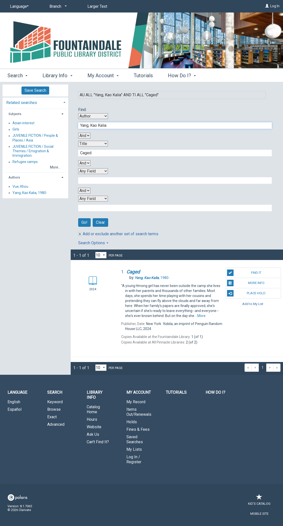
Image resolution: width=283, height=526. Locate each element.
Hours (92, 419)
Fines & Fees (138, 429)
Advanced (55, 424)
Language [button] (17, 392)
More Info (246, 283)
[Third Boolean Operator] (84, 191)
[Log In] (267, 6)
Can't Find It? (98, 442)
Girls (15, 130)
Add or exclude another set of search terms (118, 234)
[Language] (18, 7)
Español (14, 409)
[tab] (35, 102)
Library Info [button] (57, 75)
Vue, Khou (20, 186)
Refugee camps (25, 162)
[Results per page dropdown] (100, 255)
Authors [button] (14, 177)
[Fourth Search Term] (172, 208)
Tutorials (143, 75)
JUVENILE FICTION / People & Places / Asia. (35, 138)
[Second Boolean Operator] (84, 163)
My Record (135, 402)
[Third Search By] (93, 171)
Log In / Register (133, 459)
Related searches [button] (21, 102)
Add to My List (252, 304)
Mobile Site (259, 514)
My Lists (134, 449)
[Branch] (57, 7)
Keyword (55, 402)
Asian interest (23, 123)
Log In (275, 6)
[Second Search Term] (172, 153)
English (13, 402)
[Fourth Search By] (93, 199)
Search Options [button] (93, 242)
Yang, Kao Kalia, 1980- (29, 193)
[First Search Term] (172, 125)
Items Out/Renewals (138, 412)
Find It (244, 273)
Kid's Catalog (259, 501)
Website (94, 426)
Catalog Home (93, 409)
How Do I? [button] (182, 75)
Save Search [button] (35, 90)
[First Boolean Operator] (84, 135)
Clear (100, 222)
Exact (52, 416)
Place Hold (246, 293)
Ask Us (93, 434)
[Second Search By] (93, 143)
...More (200, 316)
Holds (131, 422)
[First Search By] (93, 116)
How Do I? (215, 392)
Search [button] (17, 75)
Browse (54, 409)
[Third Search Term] (172, 180)
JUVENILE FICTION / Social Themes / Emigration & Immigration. (32, 151)
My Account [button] (103, 75)
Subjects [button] (14, 114)
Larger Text (97, 6)
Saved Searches (134, 439)
